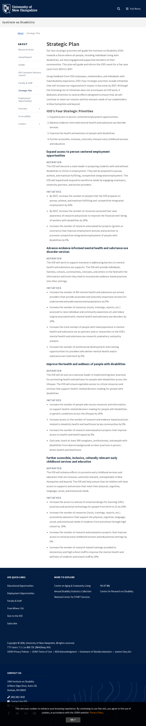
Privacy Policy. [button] (97, 712)
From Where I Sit (15, 608)
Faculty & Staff (25, 83)
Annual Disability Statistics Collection (72, 591)
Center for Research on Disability (116, 591)
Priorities (22, 108)
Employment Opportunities (25, 99)
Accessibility (24, 116)
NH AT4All (105, 585)
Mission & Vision (26, 49)
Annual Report (25, 57)
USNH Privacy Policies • (19, 651)
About (20, 33)
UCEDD (21, 65)
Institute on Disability (18, 22)
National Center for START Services (72, 596)
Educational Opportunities (20, 585)
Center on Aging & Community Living (72, 585)
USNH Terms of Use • (43, 651)
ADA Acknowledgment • (67, 651)
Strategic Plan (25, 90)
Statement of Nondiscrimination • (97, 651)
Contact (22, 124)
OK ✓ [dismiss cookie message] (73, 719)
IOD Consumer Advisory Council (29, 74)
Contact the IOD (19, 701)
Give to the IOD (15, 615)
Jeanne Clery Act (123, 651)
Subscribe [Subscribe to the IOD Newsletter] (12, 623)
